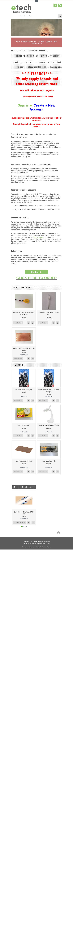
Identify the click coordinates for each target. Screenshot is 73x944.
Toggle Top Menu (36, 1)
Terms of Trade (44, 543)
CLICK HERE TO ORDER (36, 278)
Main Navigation (13, 16)
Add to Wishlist (28, 322)
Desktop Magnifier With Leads (49, 425)
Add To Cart (18, 323)
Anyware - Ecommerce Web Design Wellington (36, 547)
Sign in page (38, 237)
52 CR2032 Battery (23, 425)
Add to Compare (32, 322)
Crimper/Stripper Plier (48, 461)
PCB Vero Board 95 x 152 (23, 461)
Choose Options (19, 522)
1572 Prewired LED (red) (23, 390)
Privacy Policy (34, 543)
